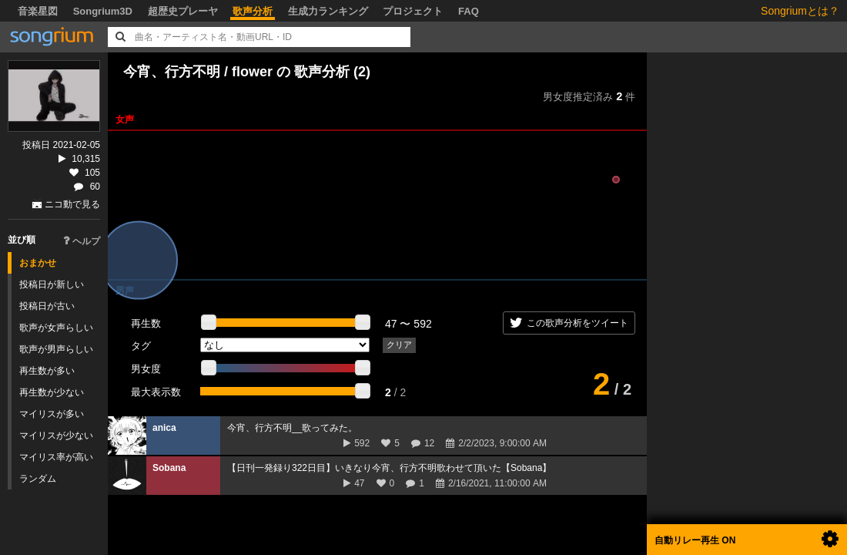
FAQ (468, 11)
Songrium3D (102, 11)
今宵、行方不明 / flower (198, 71)
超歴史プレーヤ (183, 11)
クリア (399, 344)
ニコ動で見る (72, 204)
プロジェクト (413, 11)
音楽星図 (38, 11)
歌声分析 (253, 11)
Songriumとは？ (800, 11)
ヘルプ (81, 241)
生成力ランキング (328, 11)
